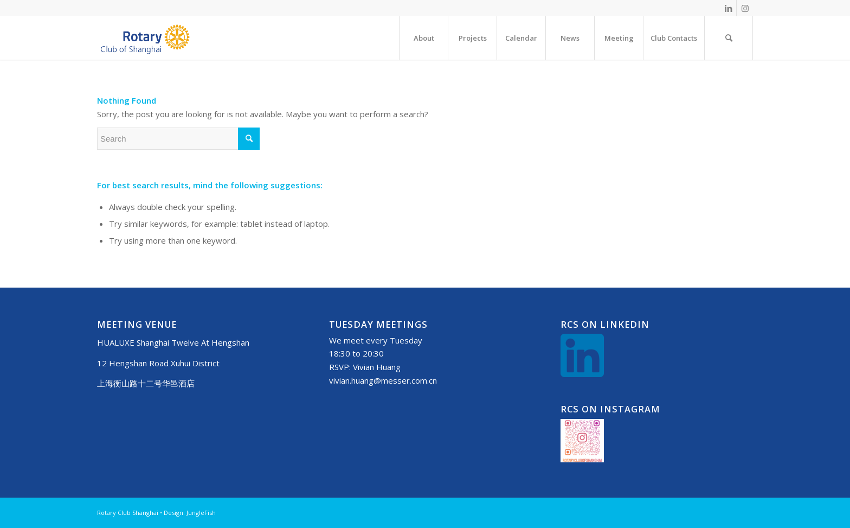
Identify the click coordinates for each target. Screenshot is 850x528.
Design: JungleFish (190, 512)
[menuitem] (423, 38)
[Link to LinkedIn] (728, 8)
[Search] (728, 38)
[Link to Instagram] (745, 8)
